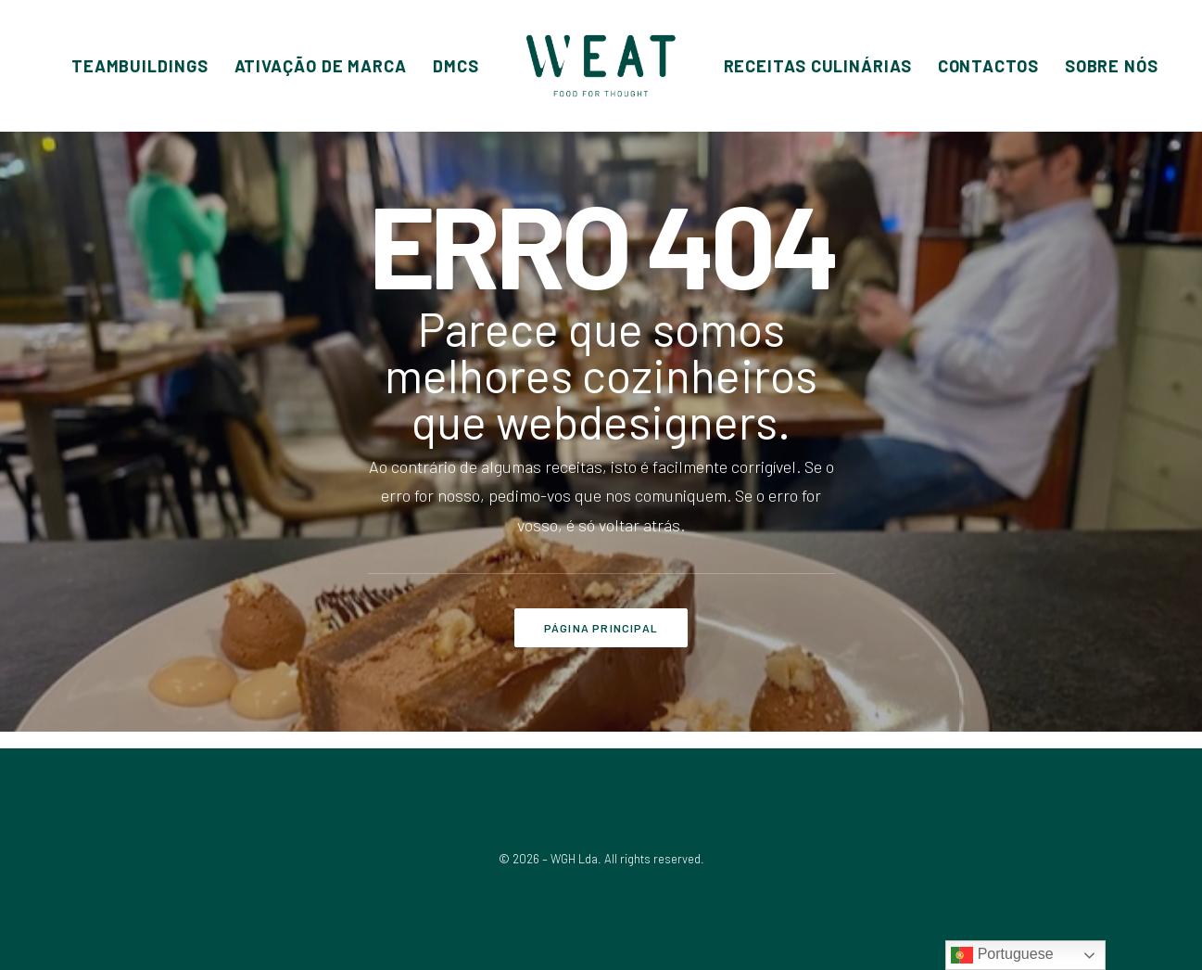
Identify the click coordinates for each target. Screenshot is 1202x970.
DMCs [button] (456, 66)
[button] (139, 66)
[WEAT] (601, 65)
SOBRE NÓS (1111, 66)
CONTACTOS (988, 66)
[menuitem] (139, 66)
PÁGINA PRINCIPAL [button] (601, 627)
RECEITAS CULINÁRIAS (818, 66)
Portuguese (1002, 955)
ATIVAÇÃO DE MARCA (320, 66)
